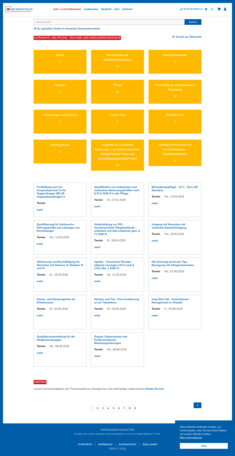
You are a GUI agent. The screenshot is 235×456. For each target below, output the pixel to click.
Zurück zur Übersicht (186, 37)
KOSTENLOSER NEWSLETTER (117, 430)
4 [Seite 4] (108, 409)
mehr (40, 210)
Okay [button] (203, 446)
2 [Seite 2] (97, 409)
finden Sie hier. (155, 389)
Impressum (105, 445)
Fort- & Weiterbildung (68, 9)
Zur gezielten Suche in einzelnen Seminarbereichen (67, 29)
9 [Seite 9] (135, 409)
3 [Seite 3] (103, 409)
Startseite (85, 445)
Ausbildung (92, 9)
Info (118, 9)
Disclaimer (150, 445)
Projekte (107, 9)
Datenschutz (127, 445)
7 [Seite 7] (124, 409)
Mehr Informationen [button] (191, 437)
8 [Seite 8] (130, 409)
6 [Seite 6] (119, 409)
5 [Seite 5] (114, 409)
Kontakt (128, 9)
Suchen (193, 22)
